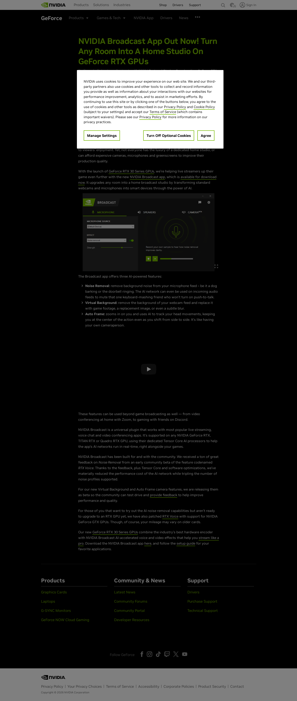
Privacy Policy (175, 107)
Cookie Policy (204, 107)
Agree (206, 135)
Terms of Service (163, 112)
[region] (150, 109)
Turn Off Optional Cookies (169, 135)
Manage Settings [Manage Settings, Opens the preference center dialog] (102, 135)
